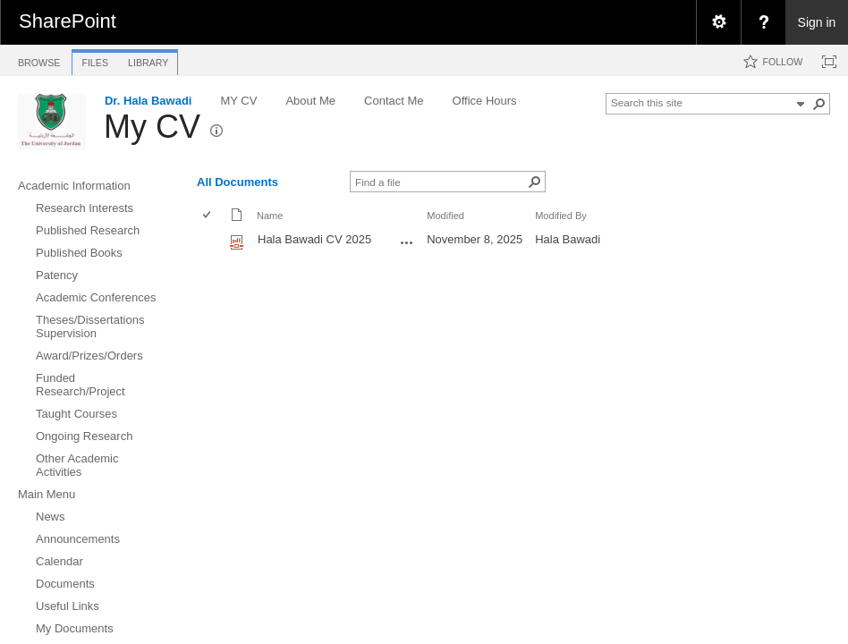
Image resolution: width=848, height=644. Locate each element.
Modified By (561, 215)
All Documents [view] (237, 182)
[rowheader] (211, 241)
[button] (819, 104)
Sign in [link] (817, 22)
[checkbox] (208, 216)
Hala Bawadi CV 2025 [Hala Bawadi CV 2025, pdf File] (314, 239)
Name (270, 215)
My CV (152, 126)
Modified (445, 215)
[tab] (39, 59)
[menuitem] (718, 22)
